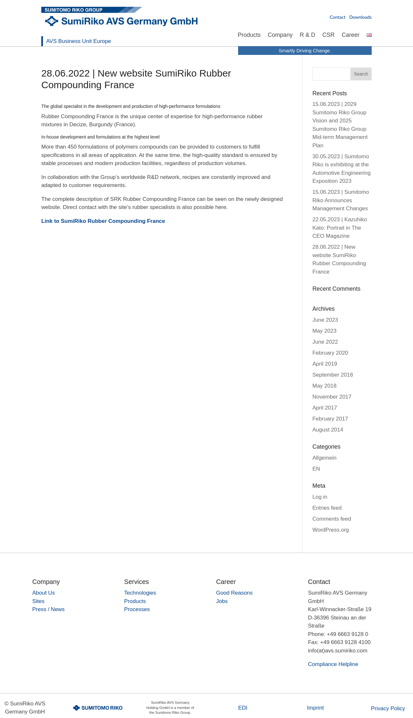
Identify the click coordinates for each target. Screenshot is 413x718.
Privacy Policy (388, 708)
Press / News (48, 609)
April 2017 (324, 408)
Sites (38, 601)
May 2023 (324, 331)
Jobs (222, 601)
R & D (307, 35)
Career (350, 35)
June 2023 (325, 320)
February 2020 (330, 353)
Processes (137, 609)
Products (249, 35)
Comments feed (331, 519)
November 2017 (331, 397)
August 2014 (327, 430)
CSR (328, 35)
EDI (242, 708)
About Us (43, 593)
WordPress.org (330, 530)
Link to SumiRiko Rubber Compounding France (103, 221)
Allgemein (324, 458)
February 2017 (330, 419)
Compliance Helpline (333, 664)
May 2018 (324, 386)
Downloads (360, 17)
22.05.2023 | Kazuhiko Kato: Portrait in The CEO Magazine (339, 227)
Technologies (140, 593)
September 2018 (332, 375)
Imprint (315, 708)
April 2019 (324, 364)
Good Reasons (234, 593)
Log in (319, 497)
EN (316, 469)
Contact (338, 17)
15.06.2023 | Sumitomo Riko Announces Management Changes (340, 200)
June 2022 (325, 342)
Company (280, 35)
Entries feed (327, 508)
